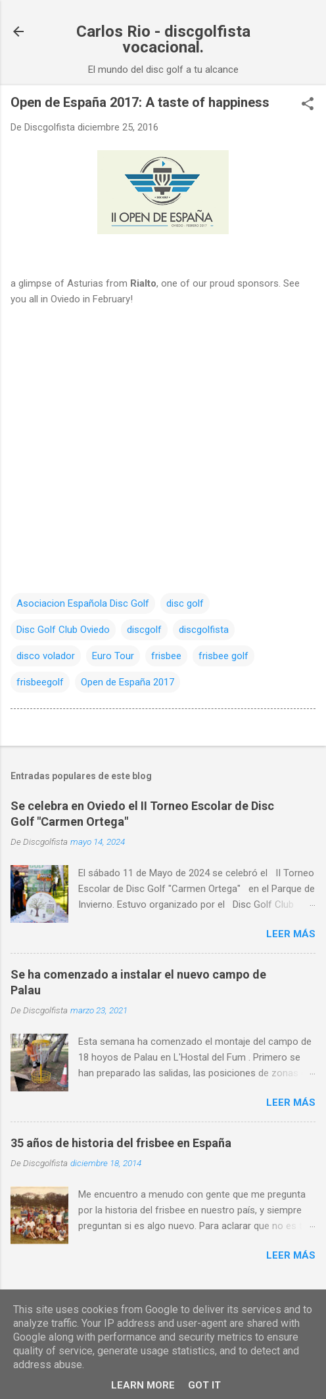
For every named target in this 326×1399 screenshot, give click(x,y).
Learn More (143, 1385)
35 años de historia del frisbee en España (121, 1143)
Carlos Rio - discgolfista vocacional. (163, 39)
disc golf (185, 603)
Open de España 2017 (127, 682)
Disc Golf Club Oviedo (63, 630)
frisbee (166, 656)
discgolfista (204, 630)
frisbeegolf (40, 682)
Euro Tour (113, 656)
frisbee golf (223, 656)
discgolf (144, 630)
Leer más (290, 934)
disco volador (45, 656)
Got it (204, 1385)
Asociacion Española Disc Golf (82, 603)
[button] (307, 105)
